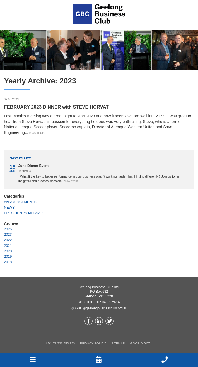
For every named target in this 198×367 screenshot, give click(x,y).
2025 (8, 229)
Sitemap (118, 343)
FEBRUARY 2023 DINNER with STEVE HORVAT (56, 107)
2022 (8, 240)
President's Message (24, 213)
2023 (8, 235)
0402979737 (111, 302)
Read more (37, 133)
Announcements (20, 202)
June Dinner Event (33, 166)
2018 (8, 262)
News (9, 208)
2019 (8, 256)
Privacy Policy (93, 343)
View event (71, 181)
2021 (8, 246)
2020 (8, 251)
